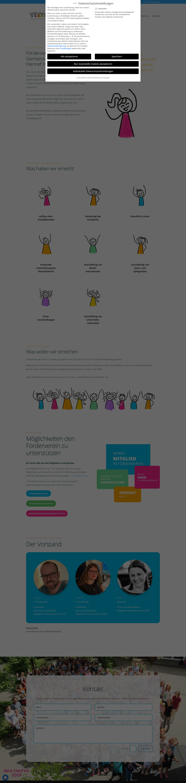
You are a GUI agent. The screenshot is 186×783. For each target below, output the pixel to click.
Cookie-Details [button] (81, 76)
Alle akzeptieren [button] (69, 54)
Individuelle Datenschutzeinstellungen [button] (93, 69)
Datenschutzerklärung (56, 44)
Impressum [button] (106, 76)
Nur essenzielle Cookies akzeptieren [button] (93, 61)
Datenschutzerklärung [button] (94, 76)
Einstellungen (66, 46)
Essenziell (102, 6)
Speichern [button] (117, 54)
